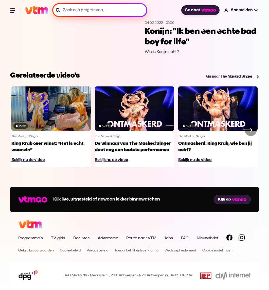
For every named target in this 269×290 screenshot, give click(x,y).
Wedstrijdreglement (180, 250)
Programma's (30, 238)
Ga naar (200, 10)
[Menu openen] (13, 10)
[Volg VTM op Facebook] (229, 238)
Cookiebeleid (70, 250)
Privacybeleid (97, 250)
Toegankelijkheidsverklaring (136, 250)
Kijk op (232, 199)
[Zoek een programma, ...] (99, 10)
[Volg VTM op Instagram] (242, 238)
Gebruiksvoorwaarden (36, 250)
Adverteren (108, 238)
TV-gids (58, 238)
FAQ (185, 238)
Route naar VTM (141, 238)
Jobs (169, 238)
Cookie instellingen (217, 250)
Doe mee (81, 238)
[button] (241, 10)
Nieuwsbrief (207, 238)
